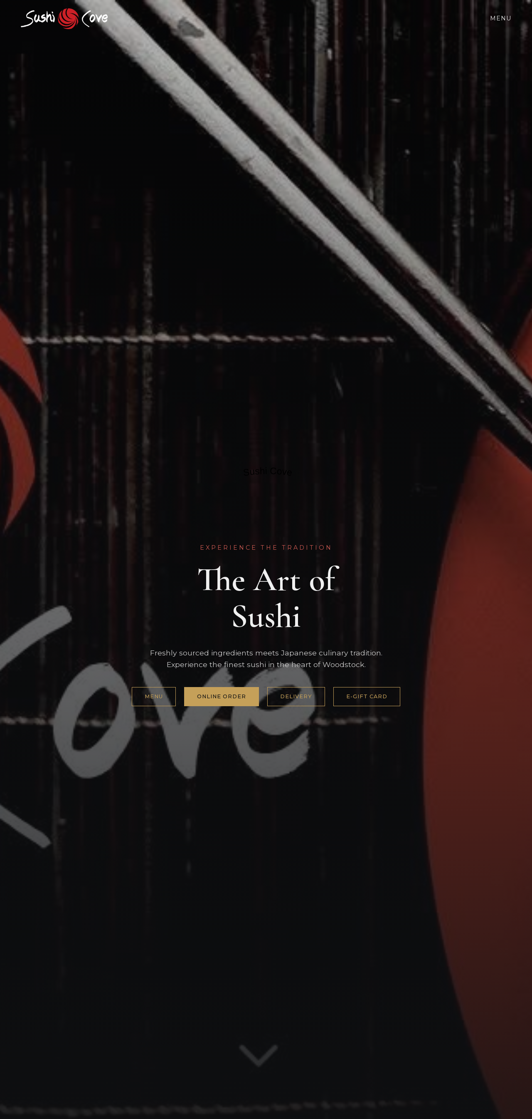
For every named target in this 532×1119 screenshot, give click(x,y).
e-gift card (366, 696)
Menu (500, 18)
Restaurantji (260, 491)
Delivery (296, 696)
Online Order (221, 696)
